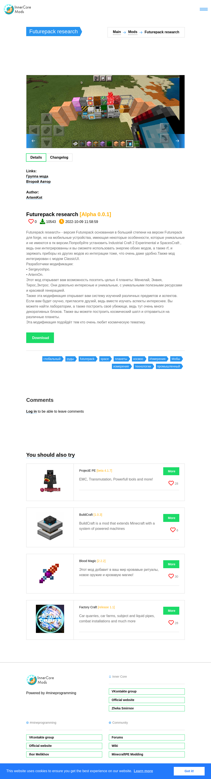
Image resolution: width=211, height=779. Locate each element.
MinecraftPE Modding (127, 754)
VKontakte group (124, 691)
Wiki (115, 745)
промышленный (168, 366)
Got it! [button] (189, 771)
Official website (123, 700)
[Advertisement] (106, 58)
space (105, 359)
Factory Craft (97, 607)
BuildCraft (90, 515)
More (171, 471)
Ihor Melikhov (39, 754)
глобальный (52, 359)
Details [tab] (36, 157)
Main (117, 32)
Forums (117, 737)
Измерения (158, 359)
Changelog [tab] (59, 157)
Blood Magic (92, 561)
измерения (121, 366)
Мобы (176, 359)
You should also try (50, 455)
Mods (132, 32)
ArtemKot (34, 197)
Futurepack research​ (68, 214)
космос (138, 359)
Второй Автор (38, 182)
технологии (143, 366)
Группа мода (37, 176)
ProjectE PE (95, 471)
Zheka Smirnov (123, 708)
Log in (31, 411)
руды (70, 359)
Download (40, 338)
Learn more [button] (143, 771)
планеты (121, 359)
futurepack (87, 359)
